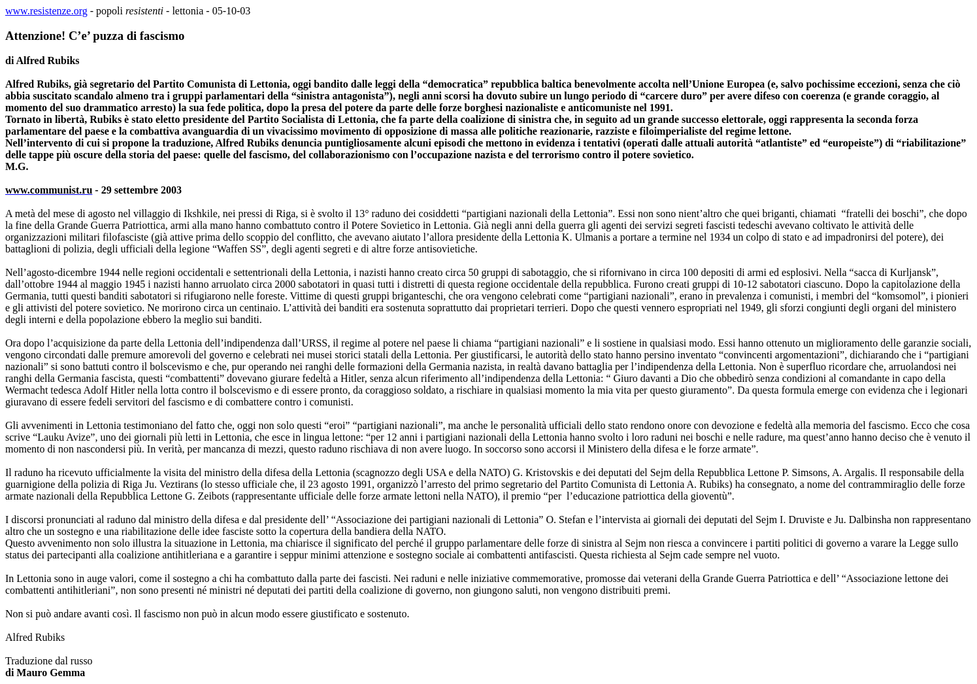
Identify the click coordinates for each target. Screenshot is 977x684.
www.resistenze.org (46, 10)
